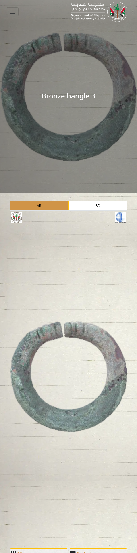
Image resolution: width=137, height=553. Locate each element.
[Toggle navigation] (12, 11)
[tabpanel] (68, 377)
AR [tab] (39, 205)
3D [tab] (98, 205)
